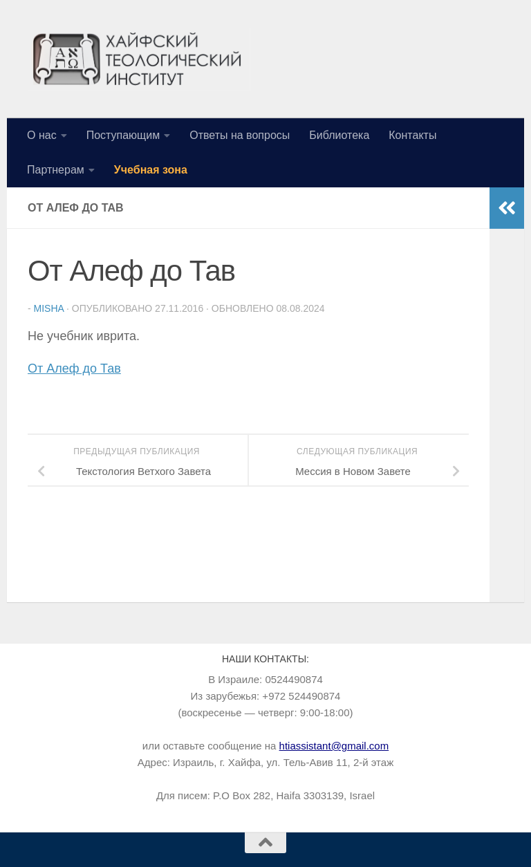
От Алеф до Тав (74, 368)
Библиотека (339, 135)
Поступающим (123, 135)
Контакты (412, 135)
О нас (42, 135)
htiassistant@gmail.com (334, 746)
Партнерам (55, 170)
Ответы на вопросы (239, 135)
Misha (49, 308)
